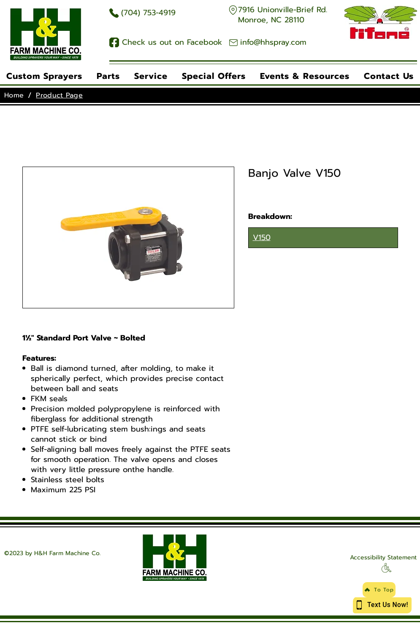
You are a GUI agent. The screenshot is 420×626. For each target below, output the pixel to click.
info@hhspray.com (273, 42)
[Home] (14, 95)
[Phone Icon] (114, 13)
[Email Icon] (233, 42)
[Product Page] (59, 95)
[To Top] (379, 589)
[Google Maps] (233, 10)
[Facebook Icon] (114, 42)
